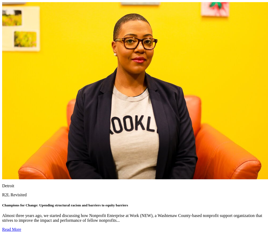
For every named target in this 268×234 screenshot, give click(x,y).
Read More (11, 229)
